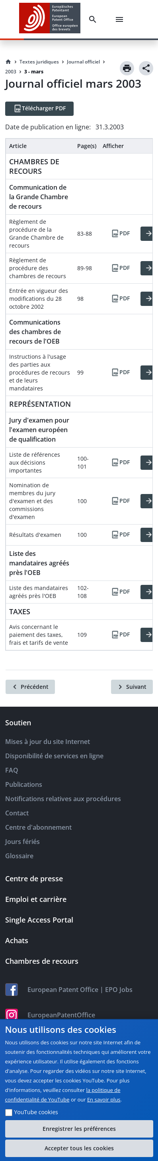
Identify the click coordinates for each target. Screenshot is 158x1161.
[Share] (146, 68)
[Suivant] (132, 687)
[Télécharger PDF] (39, 109)
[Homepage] (8, 62)
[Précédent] (30, 687)
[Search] (94, 19)
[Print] (127, 68)
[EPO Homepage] (49, 19)
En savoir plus (104, 1099)
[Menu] (121, 19)
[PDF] (120, 234)
